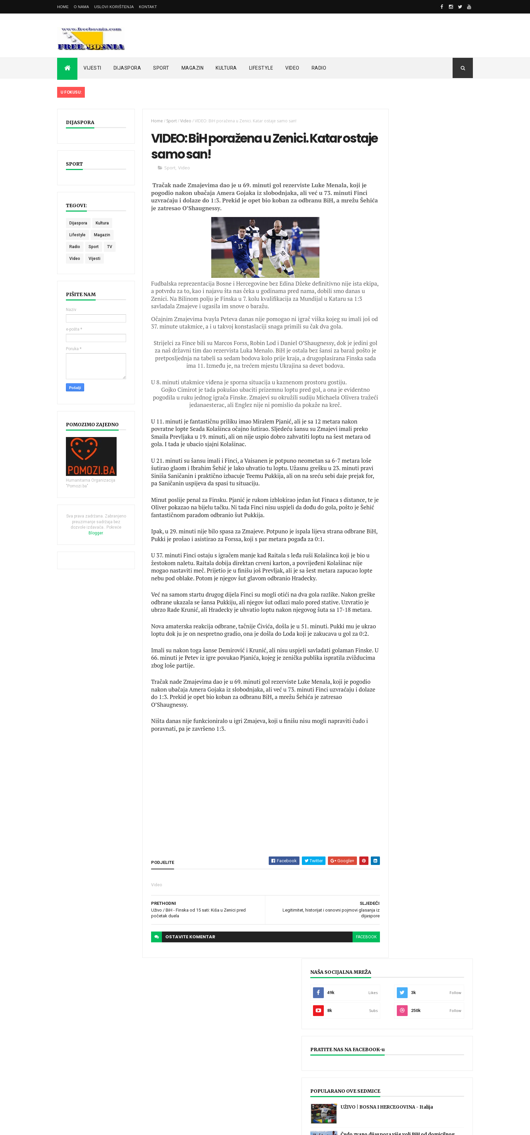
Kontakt (148, 7)
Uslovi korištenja (114, 7)
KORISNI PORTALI (447, 396)
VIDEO (292, 68)
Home (63, 7)
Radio (74, 246)
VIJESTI (92, 68)
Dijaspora (78, 223)
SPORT (161, 68)
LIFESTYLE (261, 68)
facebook (342, 971)
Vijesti (94, 258)
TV (109, 246)
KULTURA (226, 68)
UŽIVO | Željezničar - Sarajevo (404, 1028)
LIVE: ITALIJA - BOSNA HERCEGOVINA (273, 1083)
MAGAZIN (193, 68)
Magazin (102, 235)
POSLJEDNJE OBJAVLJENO (396, 398)
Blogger (110, 533)
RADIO (319, 68)
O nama (81, 7)
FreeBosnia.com (156, 1125)
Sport (94, 246)
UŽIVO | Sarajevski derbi (398, 1056)
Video (74, 258)
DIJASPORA (127, 68)
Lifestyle (77, 235)
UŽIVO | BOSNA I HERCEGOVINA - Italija (134, 1028)
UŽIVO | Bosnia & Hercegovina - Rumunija (418, 1083)
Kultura (102, 223)
